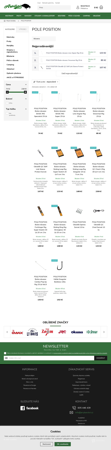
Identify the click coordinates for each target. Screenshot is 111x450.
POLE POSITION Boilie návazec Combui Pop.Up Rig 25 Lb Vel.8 (40, 280)
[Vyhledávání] (54, 7)
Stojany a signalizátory (45, 16)
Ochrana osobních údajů (81, 389)
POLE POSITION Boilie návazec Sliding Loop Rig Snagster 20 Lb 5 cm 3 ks (79, 169)
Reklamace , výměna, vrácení (81, 385)
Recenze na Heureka (29, 389)
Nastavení (47, 444)
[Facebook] (29, 408)
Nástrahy (9, 16)
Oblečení (96, 16)
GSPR (81, 395)
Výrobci (22, 29)
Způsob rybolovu (14, 73)
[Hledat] (68, 7)
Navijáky (28, 16)
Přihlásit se (84, 8)
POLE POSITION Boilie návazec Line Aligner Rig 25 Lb (64, 53)
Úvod (38, 3)
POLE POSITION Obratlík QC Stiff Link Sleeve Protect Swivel (40, 168)
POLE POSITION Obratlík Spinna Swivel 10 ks (79, 224)
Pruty (18, 16)
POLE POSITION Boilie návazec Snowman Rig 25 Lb (64, 60)
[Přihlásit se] (78, 7)
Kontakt (57, 3)
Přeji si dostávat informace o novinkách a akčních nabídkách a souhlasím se (57, 353)
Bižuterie (61, 16)
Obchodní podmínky (48, 3)
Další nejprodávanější (70, 73)
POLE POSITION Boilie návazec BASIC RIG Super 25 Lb (59, 112)
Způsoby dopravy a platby (81, 376)
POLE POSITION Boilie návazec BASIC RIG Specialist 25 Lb (40, 112)
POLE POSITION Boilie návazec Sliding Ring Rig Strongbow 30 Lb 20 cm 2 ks (59, 227)
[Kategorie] (104, 16)
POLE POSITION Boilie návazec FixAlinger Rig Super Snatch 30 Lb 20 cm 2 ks (40, 227)
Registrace (81, 379)
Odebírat (100, 358)
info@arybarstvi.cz (84, 412)
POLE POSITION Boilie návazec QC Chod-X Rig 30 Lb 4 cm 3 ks (98, 168)
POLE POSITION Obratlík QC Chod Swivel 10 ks (98, 226)
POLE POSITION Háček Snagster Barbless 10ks (59, 279)
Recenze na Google (30, 385)
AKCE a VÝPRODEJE (15, 77)
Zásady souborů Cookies (81, 392)
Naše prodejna (29, 376)
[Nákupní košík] (101, 7)
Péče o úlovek (74, 16)
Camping (86, 16)
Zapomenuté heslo (81, 382)
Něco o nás (29, 382)
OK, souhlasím (62, 444)
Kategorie (10, 29)
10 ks (10, 103)
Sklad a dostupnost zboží (30, 379)
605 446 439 (84, 407)
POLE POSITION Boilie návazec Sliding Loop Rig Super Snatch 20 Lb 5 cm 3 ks (60, 169)
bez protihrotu (12, 114)
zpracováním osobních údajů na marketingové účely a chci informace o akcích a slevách (80, 353)
